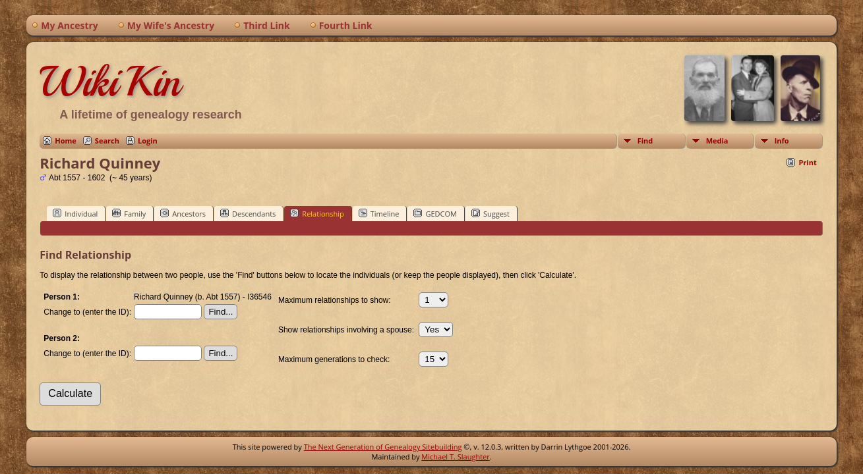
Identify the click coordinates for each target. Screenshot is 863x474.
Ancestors (183, 213)
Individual (75, 213)
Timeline (379, 213)
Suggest (490, 213)
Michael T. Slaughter (455, 456)
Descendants (248, 213)
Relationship (316, 213)
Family (129, 213)
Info (782, 140)
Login (148, 140)
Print (807, 162)
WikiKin (110, 81)
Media (717, 140)
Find (645, 140)
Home (65, 140)
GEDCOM (434, 213)
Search (107, 140)
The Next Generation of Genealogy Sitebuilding (383, 447)
